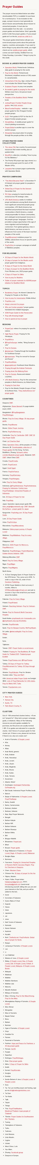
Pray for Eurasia (10, 348)
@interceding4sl (15, 631)
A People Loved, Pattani (22, 964)
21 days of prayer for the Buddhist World (19, 269)
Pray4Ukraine (13, 672)
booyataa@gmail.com (12, 884)
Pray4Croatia (13, 461)
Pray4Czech (12, 465)
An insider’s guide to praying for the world (20, 89)
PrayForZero (9, 245)
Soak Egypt (11, 468)
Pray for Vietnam (29, 606)
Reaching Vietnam (15, 606)
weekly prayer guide (20, 50)
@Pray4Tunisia (27, 660)
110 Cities (8, 194)
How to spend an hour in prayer (16, 319)
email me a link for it (25, 36)
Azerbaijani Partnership (22, 785)
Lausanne (8, 169)
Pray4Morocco (7, 547)
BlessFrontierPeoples (12, 108)
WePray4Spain (30, 628)
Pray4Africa (9, 339)
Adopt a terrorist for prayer (14, 304)
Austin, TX (8, 703)
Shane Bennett (17, 406)
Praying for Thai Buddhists (18, 652)
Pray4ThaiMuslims (15, 1109)
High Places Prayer (12, 334)
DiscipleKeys (9, 122)
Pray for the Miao (11, 998)
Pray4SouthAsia (10, 362)
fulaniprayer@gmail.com (13, 882)
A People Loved (23, 739)
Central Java (22, 488)
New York (8, 697)
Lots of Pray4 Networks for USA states (21, 681)
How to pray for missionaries (15, 298)
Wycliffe (8, 155)
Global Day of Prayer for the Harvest (18, 189)
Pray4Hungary (14, 479)
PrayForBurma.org (14, 432)
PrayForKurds (24, 937)
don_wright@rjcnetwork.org (13, 506)
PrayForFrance (13, 472)
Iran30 (13, 1049)
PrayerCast (9, 328)
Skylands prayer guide (16, 455)
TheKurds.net (14, 937)
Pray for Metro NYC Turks (11, 684)
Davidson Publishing (12, 582)
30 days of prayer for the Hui (25, 873)
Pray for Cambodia (17, 435)
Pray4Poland (12, 603)
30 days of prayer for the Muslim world (19, 260)
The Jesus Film (10, 147)
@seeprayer (9, 351)
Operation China (13, 445)
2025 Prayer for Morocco (19, 545)
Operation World (11, 67)
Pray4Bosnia (12, 425)
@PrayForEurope (11, 342)
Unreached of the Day (13, 81)
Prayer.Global (9, 127)
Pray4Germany (15, 475)
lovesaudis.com (30, 618)
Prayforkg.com (16, 513)
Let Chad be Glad (13, 441)
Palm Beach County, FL (13, 706)
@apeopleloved (10, 365)
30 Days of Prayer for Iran (15, 497)
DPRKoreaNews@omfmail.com (16, 590)
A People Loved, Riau (17, 961)
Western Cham (15, 870)
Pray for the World (11, 73)
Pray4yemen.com (14, 687)
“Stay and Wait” (18, 675)
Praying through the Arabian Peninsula (18, 368)
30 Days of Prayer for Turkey (18, 664)
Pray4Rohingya (7, 415)
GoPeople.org (10, 787)
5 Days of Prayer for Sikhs (14, 274)
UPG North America (12, 200)
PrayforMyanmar (27, 551)
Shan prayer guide (15, 1061)
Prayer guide (15, 848)
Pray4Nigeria (12, 568)
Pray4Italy (9, 500)
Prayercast (17, 842)
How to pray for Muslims (14, 277)
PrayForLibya (12, 522)
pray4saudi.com (18, 618)
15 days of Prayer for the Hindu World (18, 266)
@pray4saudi (7, 621)
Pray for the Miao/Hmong (25, 996)
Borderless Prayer (11, 293)
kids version (18, 105)
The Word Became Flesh (15, 181)
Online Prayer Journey (15, 428)
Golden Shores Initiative (10, 553)
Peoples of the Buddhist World (16, 97)
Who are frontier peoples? (14, 307)
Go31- (7, 116)
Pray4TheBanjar (8, 491)
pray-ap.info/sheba (19, 621)
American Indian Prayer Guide (16, 678)
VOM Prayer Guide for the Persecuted (18, 313)
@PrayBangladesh (18, 412)
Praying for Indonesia (10, 488)
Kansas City (9, 700)
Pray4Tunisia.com (14, 660)
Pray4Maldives (15, 535)
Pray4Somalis (14, 624)
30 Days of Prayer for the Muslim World (19, 257)
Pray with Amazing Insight (14, 316)
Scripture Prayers (11, 86)
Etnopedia (8, 133)
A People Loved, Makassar (24, 853)
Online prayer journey (17, 529)
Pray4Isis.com (10, 301)
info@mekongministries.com (20, 1090)
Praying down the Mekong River (16, 371)
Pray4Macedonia (17, 526)
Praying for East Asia (12, 385)
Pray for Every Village (16, 419)
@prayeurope (10, 356)
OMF (11, 403)
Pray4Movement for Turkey (12, 666)
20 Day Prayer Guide (14, 519)
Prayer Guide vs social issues (23, 648)
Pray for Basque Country (16, 628)
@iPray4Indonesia (16, 486)
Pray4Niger (11, 564)
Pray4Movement (11, 237)
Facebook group (17, 1152)
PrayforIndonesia (30, 486)
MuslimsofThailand (11, 1111)
